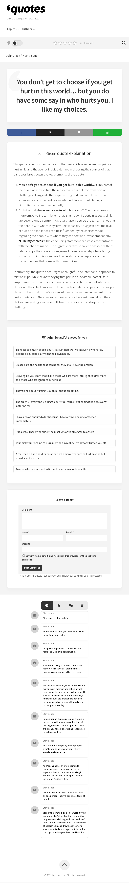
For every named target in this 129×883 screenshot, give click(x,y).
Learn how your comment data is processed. (79, 576)
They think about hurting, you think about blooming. (47, 391)
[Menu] (17, 29)
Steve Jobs (48, 613)
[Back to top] (64, 865)
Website (26, 544)
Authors (27, 29)
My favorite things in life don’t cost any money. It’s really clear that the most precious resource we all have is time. (62, 669)
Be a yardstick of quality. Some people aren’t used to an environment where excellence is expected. (62, 749)
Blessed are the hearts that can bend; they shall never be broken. (55, 365)
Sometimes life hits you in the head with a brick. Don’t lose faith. (63, 634)
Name (25, 532)
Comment (28, 510)
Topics (11, 29)
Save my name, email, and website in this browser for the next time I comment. (59, 558)
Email (70, 532)
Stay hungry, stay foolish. (55, 618)
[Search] (123, 43)
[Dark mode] (15, 43)
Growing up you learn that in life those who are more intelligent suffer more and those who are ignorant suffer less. (61, 378)
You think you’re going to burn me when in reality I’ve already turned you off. (61, 443)
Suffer (38, 56)
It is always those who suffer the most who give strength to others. (55, 432)
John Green (15, 56)
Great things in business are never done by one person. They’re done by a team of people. (64, 796)
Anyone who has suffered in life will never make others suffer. (52, 469)
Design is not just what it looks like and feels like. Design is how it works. (62, 650)
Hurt (28, 56)
